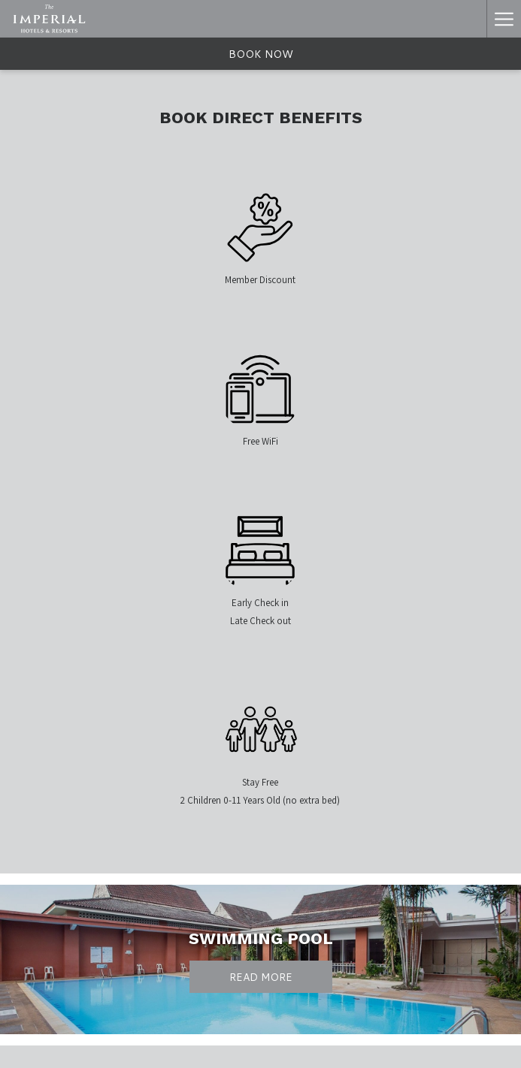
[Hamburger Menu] (503, 19)
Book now (261, 54)
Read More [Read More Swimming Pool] (260, 977)
